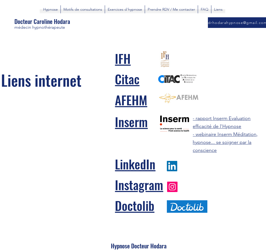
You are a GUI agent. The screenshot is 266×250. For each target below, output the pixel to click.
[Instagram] (172, 187)
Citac (127, 79)
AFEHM (131, 100)
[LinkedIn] (172, 166)
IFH (123, 58)
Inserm (131, 121)
